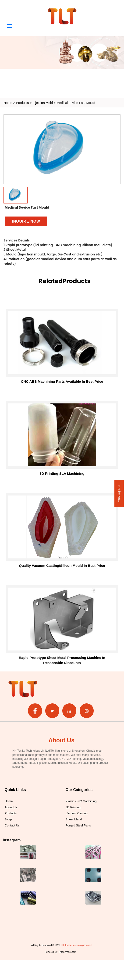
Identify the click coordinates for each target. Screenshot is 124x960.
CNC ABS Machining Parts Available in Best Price (62, 381)
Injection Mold (43, 102)
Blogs (8, 819)
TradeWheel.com (67, 951)
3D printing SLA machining (62, 473)
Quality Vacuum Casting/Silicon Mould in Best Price (62, 565)
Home (8, 102)
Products (22, 102)
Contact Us (12, 825)
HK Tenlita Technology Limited (76, 945)
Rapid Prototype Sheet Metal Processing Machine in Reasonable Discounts (62, 660)
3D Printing (73, 807)
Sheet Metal (74, 819)
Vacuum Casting (77, 813)
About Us (11, 807)
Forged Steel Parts (78, 825)
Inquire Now (119, 493)
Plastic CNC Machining (81, 801)
